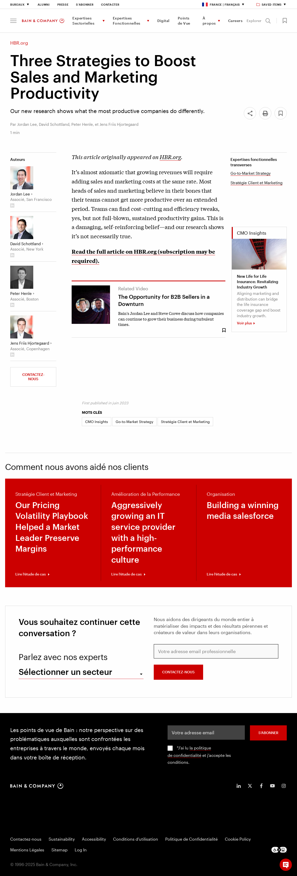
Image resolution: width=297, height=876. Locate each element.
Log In (81, 849)
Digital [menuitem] (163, 20)
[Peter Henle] (21, 277)
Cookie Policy (238, 839)
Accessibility (94, 839)
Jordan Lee (20, 194)
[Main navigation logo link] (43, 20)
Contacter (110, 4)
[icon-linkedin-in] (239, 786)
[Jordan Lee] (21, 177)
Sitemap (59, 849)
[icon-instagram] (284, 786)
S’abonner (84, 4)
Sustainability (62, 839)
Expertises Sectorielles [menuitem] (83, 20)
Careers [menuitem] (235, 20)
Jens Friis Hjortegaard (29, 343)
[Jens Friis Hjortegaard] (21, 326)
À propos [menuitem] (209, 20)
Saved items (269, 4)
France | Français (221, 4)
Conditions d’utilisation (135, 839)
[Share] (250, 113)
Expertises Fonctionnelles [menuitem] (126, 20)
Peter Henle (21, 293)
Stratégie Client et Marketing (256, 182)
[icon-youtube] (272, 786)
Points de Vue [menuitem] (184, 20)
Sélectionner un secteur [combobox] (65, 671)
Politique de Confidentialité (191, 839)
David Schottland (25, 243)
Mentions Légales (27, 849)
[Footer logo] (279, 850)
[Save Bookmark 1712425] (223, 330)
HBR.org (170, 156)
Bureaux (17, 4)
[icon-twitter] (250, 786)
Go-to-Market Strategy (250, 173)
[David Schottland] (21, 227)
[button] (13, 20)
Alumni (44, 4)
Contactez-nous (33, 376)
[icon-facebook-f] (261, 786)
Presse (63, 4)
